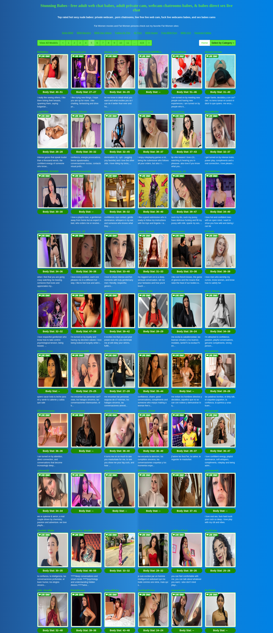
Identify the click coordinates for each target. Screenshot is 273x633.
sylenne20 (43, 387)
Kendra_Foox (45, 291)
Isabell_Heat (111, 339)
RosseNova (211, 291)
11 (127, 42)
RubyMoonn (78, 483)
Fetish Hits (149, 628)
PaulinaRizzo (145, 435)
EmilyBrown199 (80, 291)
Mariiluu (142, 387)
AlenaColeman (213, 52)
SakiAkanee (178, 339)
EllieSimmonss (46, 339)
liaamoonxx (178, 195)
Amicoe (75, 531)
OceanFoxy (177, 99)
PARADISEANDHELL (150, 52)
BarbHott (210, 483)
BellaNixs (42, 52)
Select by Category (223, 42)
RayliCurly (211, 435)
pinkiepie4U (212, 387)
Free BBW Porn (169, 33)
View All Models (49, 42)
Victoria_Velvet (146, 339)
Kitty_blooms (45, 531)
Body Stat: (53, 80)
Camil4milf (177, 291)
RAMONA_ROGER (47, 147)
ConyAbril (43, 195)
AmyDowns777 (113, 387)
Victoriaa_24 (178, 147)
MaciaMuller (212, 99)
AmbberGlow (78, 387)
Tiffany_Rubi (145, 243)
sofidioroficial (179, 435)
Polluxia (209, 195)
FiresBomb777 (112, 147)
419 (142, 42)
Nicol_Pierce (212, 243)
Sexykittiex (110, 435)
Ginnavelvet (78, 339)
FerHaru (42, 243)
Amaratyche (178, 483)
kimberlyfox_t (79, 243)
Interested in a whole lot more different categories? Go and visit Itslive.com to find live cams (136, 597)
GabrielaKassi (112, 243)
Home (204, 42)
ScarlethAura (111, 531)
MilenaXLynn (78, 52)
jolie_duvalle (44, 483)
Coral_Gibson (79, 99)
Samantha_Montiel (81, 435)
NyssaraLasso (146, 531)
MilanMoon (177, 243)
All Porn (138, 33)
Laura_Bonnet (146, 195)
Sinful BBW (67, 33)
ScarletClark (111, 99)
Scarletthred (111, 195)
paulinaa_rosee (147, 291)
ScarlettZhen (212, 147)
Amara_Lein (111, 52)
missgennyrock (147, 147)
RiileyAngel (211, 339)
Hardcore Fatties (202, 33)
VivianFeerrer (145, 99)
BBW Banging (84, 33)
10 (120, 42)
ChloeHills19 (111, 291)
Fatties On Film (122, 33)
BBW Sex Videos (103, 33)
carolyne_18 (78, 195)
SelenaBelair (111, 483)
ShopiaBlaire (178, 52)
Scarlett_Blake (45, 435)
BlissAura (177, 387)
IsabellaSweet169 (81, 147)
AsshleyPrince (146, 483)
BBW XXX (186, 33)
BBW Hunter (151, 33)
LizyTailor (42, 99)
